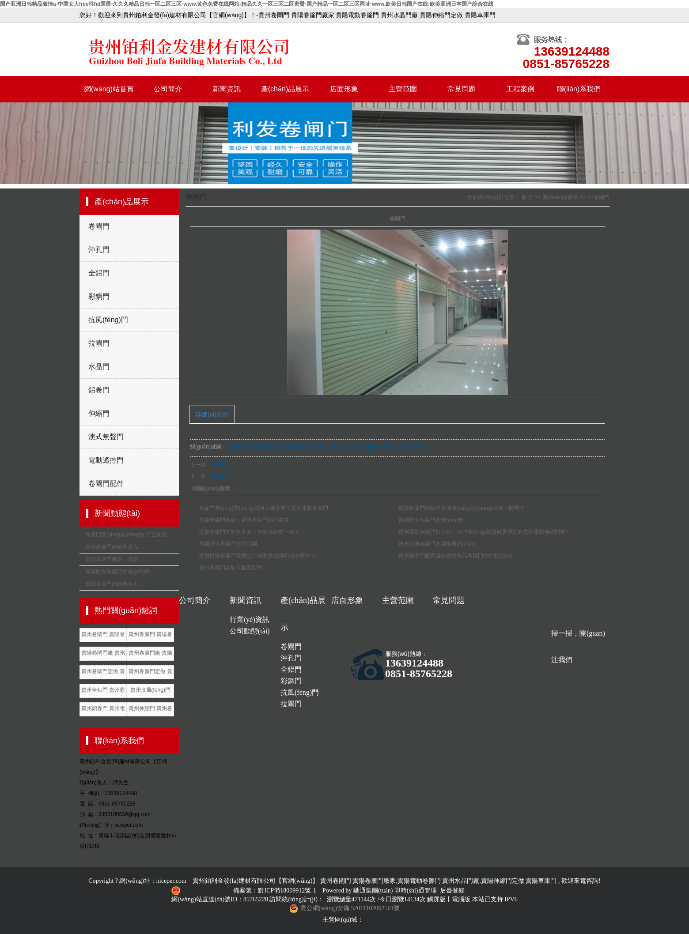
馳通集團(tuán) (373, 890)
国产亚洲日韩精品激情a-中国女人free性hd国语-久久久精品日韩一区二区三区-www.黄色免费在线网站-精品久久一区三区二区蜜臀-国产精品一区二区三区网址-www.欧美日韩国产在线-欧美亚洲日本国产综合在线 (246, 4)
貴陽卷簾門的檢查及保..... (115, 547)
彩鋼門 (99, 296)
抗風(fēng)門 (108, 320)
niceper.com (171, 881)
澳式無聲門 (106, 437)
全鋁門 (99, 273)
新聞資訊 (226, 89)
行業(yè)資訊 (249, 619)
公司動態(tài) (250, 631)
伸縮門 (99, 413)
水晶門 (99, 366)
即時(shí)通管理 (415, 890)
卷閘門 (99, 226)
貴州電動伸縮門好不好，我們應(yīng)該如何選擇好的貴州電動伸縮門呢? (483, 532)
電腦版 (461, 899)
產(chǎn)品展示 (285, 89)
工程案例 (520, 89)
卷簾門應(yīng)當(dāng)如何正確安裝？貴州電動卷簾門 (263, 508)
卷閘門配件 (106, 483)
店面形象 (344, 89)
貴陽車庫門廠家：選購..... (115, 559)
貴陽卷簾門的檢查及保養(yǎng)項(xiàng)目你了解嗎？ (461, 508)
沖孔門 (99, 249)
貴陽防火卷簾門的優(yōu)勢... (120, 572)
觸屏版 (436, 899)
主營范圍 (403, 89)
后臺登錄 (452, 890)
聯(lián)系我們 (579, 89)
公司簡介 (168, 89)
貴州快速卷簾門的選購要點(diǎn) (436, 544)
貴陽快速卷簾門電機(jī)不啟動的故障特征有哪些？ (257, 556)
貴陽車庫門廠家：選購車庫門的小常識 (244, 520)
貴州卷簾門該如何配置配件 (230, 568)
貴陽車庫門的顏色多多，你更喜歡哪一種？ (249, 532)
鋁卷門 (99, 390)
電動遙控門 (106, 460)
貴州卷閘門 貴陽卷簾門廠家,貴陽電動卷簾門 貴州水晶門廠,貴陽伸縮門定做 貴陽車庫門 (328, 447)
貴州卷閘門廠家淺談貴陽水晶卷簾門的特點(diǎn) (455, 556)
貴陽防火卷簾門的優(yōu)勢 (430, 520)
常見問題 (461, 89)
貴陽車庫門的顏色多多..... (115, 584)
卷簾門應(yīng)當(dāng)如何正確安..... (129, 534)
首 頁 (527, 197)
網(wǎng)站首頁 (109, 89)
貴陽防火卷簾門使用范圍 (228, 544)
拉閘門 (99, 343)
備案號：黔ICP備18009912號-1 (275, 890)
